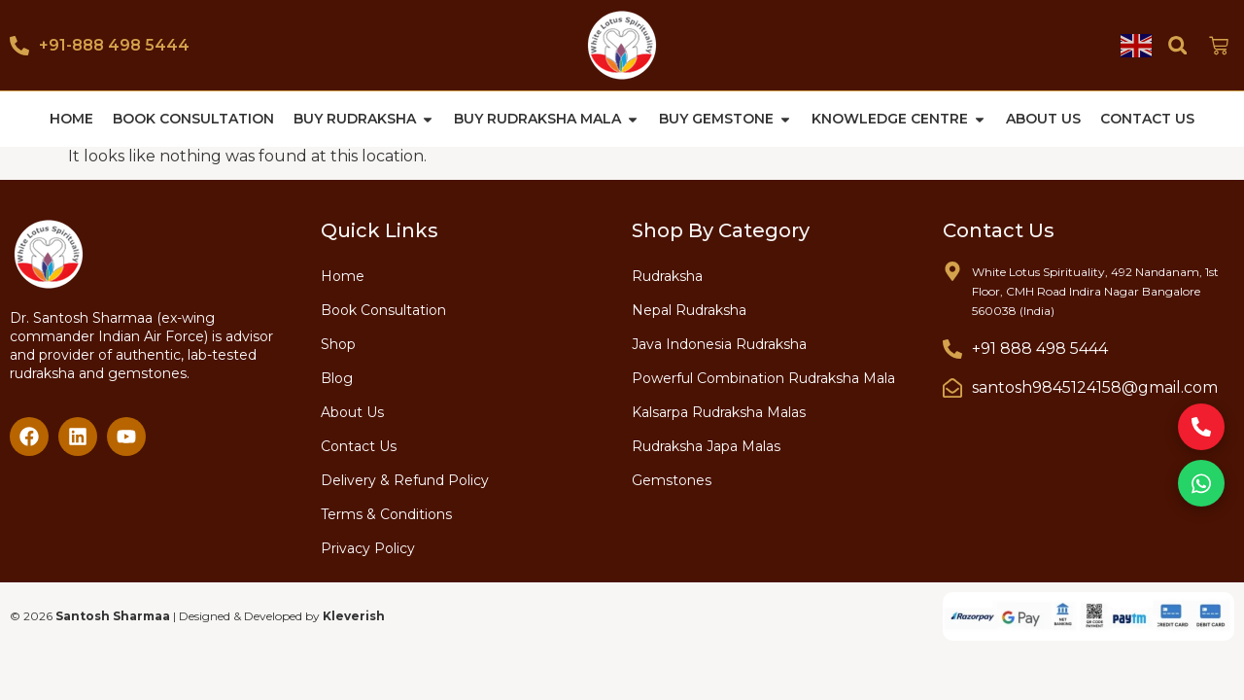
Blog (337, 377)
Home (342, 275)
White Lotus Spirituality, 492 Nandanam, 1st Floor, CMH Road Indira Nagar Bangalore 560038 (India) (1095, 290)
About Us (352, 411)
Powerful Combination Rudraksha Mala (763, 377)
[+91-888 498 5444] (19, 45)
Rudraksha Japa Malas (706, 445)
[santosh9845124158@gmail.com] (952, 387)
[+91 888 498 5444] (952, 348)
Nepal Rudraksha (689, 309)
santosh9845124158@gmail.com (1095, 386)
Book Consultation (383, 309)
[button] (1177, 45)
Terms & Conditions (386, 513)
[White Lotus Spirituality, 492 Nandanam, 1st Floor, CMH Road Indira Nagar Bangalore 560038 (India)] (952, 270)
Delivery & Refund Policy (405, 479)
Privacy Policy (368, 547)
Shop (338, 343)
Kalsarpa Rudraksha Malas (719, 411)
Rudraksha (667, 275)
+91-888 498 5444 (114, 45)
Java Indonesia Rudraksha (719, 343)
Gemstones (671, 479)
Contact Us (359, 445)
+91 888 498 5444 (1040, 347)
